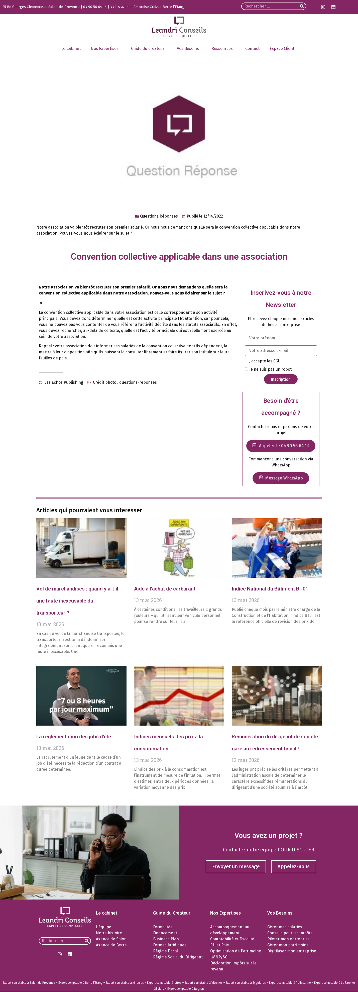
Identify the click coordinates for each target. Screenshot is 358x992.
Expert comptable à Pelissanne (290, 983)
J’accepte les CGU (265, 361)
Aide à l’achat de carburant (164, 589)
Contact (252, 48)
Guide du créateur (149, 48)
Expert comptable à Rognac (185, 989)
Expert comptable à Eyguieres (246, 983)
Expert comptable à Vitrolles (203, 983)
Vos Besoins (189, 48)
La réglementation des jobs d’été (73, 737)
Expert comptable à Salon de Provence (29, 983)
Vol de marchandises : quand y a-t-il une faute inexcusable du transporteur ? (77, 601)
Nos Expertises (106, 48)
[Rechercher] (302, 6)
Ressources (223, 48)
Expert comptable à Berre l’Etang (80, 983)
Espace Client (283, 48)
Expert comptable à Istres (164, 983)
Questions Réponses (159, 216)
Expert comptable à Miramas (125, 983)
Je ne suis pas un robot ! (271, 369)
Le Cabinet (71, 48)
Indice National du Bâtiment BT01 (270, 589)
